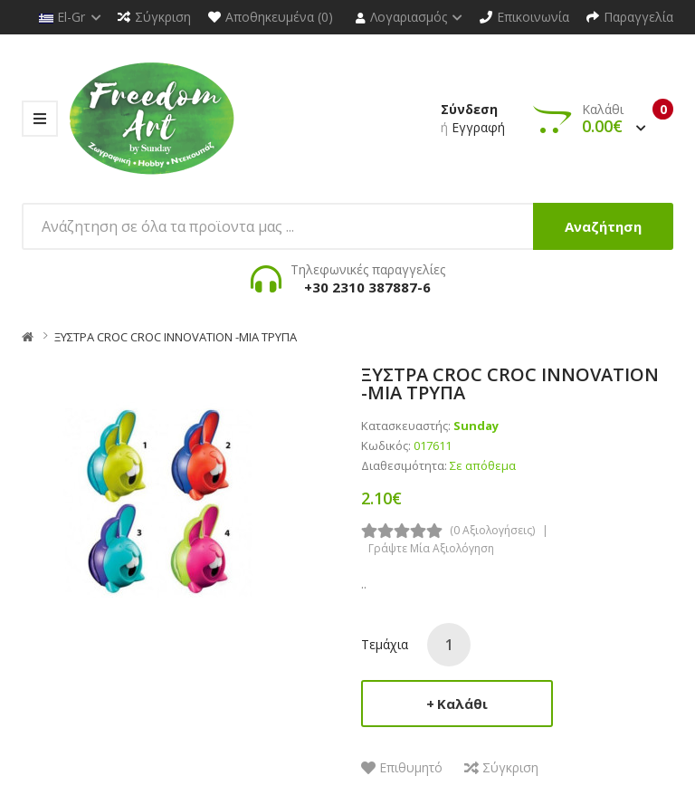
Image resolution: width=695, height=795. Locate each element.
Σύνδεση (469, 109)
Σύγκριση (510, 767)
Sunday (476, 425)
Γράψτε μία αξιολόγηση (431, 548)
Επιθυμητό (411, 767)
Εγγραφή (478, 127)
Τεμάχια (384, 644)
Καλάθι (462, 703)
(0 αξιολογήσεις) (492, 530)
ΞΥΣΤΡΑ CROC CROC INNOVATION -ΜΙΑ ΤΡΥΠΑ (175, 337)
